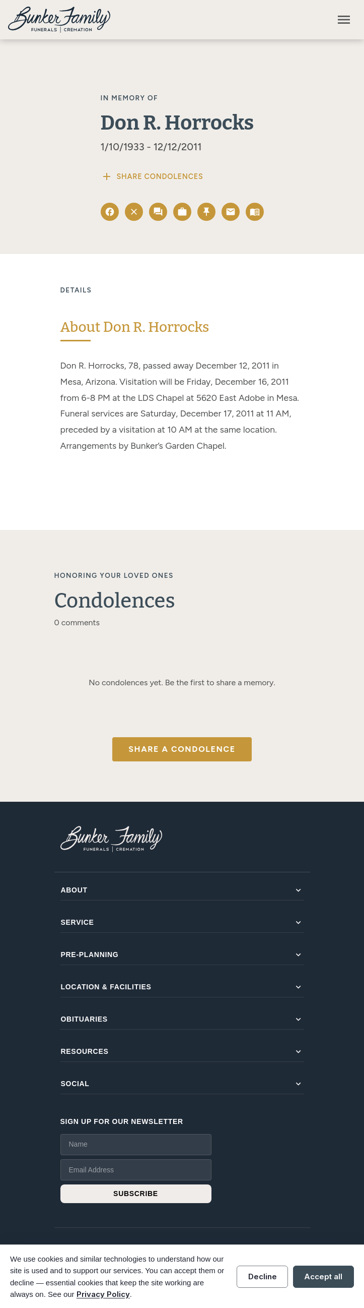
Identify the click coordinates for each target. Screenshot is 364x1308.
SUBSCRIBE (135, 1194)
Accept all (323, 1276)
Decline (262, 1276)
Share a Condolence (181, 749)
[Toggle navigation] (344, 20)
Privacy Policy (103, 1294)
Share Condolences (152, 176)
